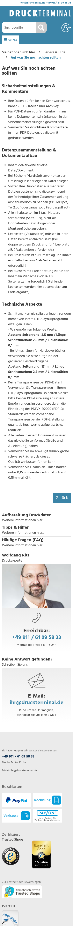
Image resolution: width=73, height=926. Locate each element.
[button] (36, 518)
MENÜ (10, 40)
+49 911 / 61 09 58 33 (58, 3)
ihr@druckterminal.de (36, 702)
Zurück (62, 498)
